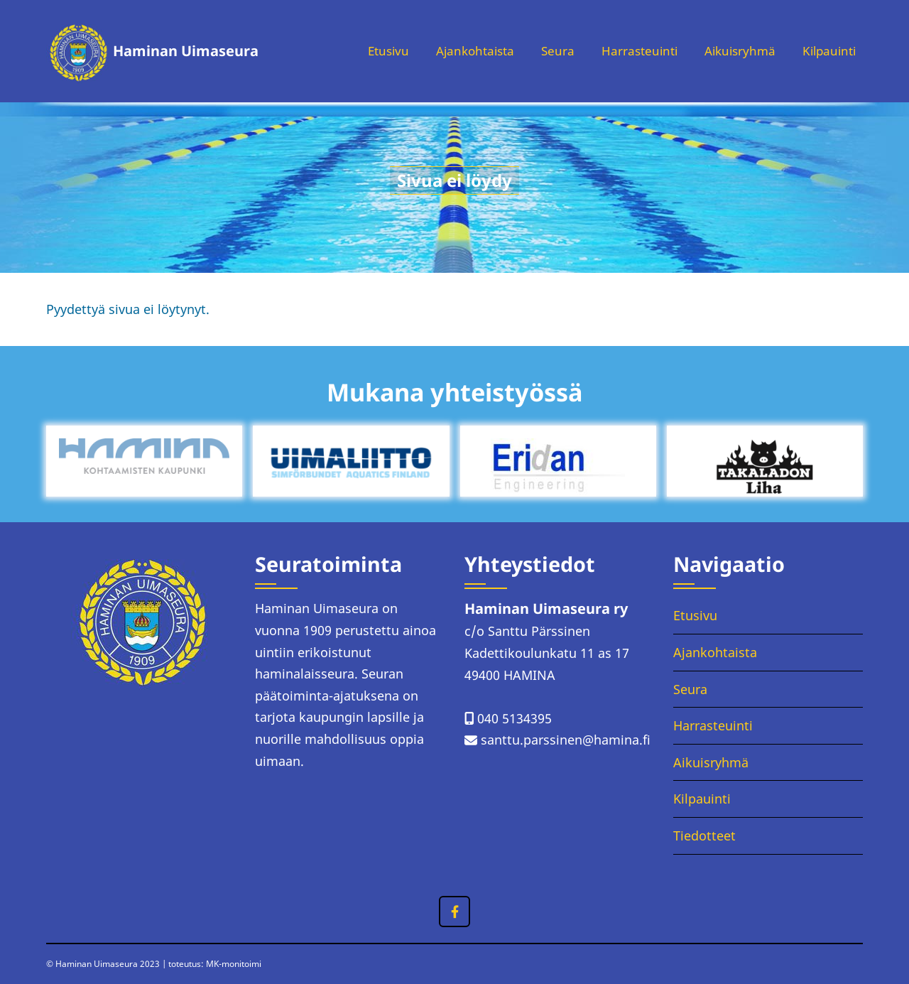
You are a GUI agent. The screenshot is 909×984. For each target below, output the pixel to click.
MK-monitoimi (233, 964)
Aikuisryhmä (733, 51)
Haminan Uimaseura (185, 50)
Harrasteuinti (629, 51)
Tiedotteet (704, 835)
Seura (545, 51)
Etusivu (369, 51)
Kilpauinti (827, 51)
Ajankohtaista (459, 51)
